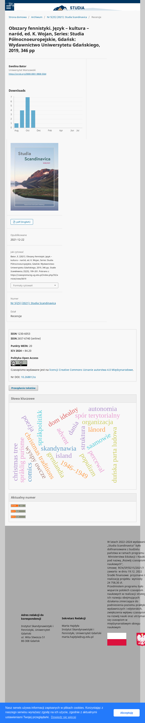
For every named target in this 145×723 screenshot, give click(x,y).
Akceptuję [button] (126, 712)
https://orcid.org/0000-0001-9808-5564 (27, 74)
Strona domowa (18, 17)
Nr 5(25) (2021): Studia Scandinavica (67, 17)
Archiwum (36, 17)
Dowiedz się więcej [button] (63, 717)
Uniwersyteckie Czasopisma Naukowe (36, 5)
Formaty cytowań (23, 285)
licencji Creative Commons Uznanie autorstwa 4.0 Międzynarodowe (91, 370)
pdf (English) (23, 222)
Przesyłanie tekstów (23, 388)
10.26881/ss (28, 377)
